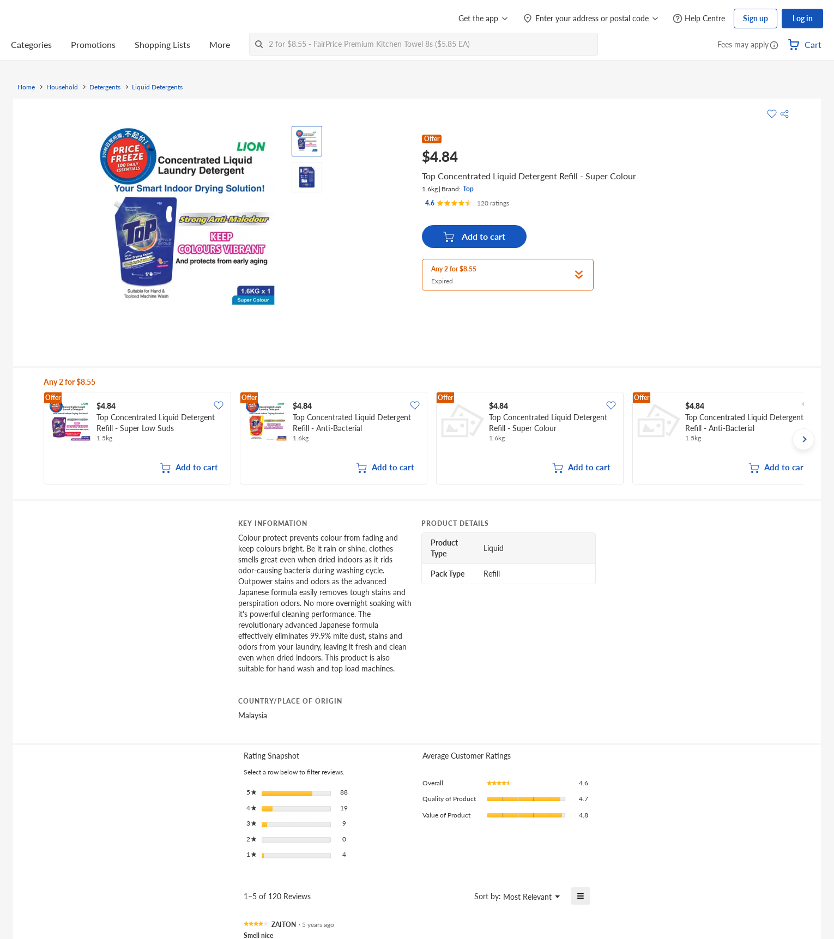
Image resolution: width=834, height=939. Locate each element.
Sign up (755, 18)
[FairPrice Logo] (42, 18)
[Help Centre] (699, 19)
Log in (803, 18)
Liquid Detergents (157, 87)
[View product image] (307, 141)
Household (62, 87)
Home (26, 87)
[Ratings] (467, 203)
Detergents (104, 87)
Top (468, 189)
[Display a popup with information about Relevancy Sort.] (459, 895)
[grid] (423, 439)
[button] (774, 46)
